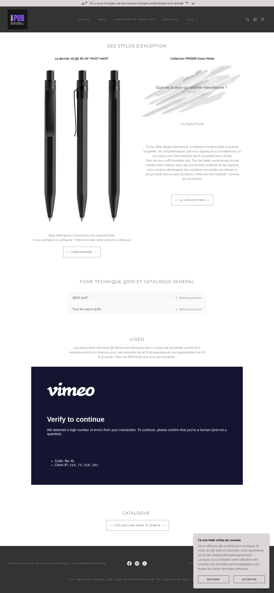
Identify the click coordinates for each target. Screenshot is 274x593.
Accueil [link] (84, 19)
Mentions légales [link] (91, 579)
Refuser (213, 579)
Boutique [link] (171, 19)
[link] (17, 19)
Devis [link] (102, 19)
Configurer (81, 252)
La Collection (192, 200)
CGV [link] (71, 579)
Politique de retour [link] (173, 579)
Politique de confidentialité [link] (130, 579)
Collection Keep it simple (138, 525)
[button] (191, 19)
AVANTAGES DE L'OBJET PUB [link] (135, 19)
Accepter (249, 579)
